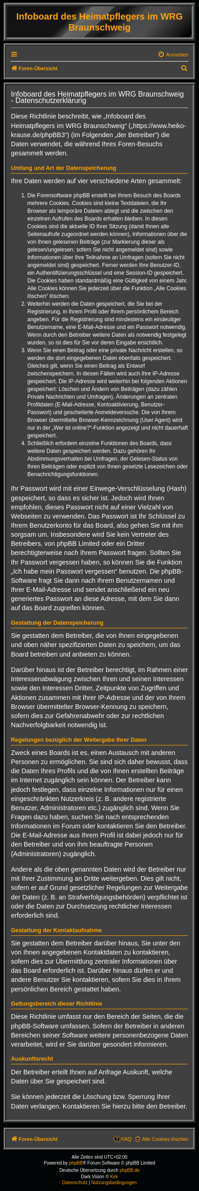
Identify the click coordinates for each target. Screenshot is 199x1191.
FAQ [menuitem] (127, 1139)
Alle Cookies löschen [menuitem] (165, 1139)
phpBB (76, 1162)
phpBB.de (130, 1170)
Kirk (114, 1176)
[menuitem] (173, 54)
